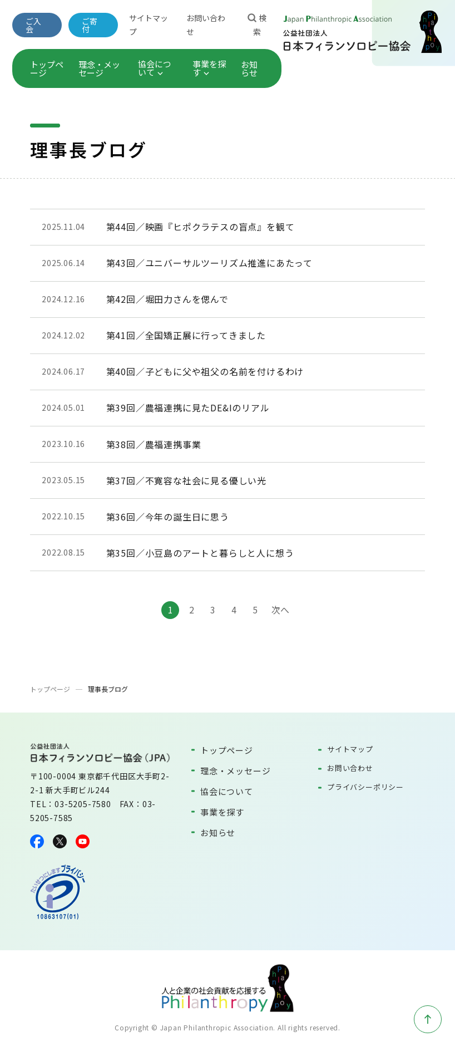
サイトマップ (350, 749)
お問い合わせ (350, 768)
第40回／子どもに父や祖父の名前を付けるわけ (205, 371)
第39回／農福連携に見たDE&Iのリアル (188, 407)
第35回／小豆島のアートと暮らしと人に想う (200, 552)
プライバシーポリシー (365, 787)
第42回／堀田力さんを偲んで (167, 299)
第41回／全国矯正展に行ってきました (186, 335)
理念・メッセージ (99, 68)
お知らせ (249, 68)
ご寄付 (89, 25)
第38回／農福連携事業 (153, 444)
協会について (154, 68)
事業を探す (209, 68)
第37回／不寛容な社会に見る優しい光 (186, 480)
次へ (280, 609)
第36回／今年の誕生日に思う (167, 516)
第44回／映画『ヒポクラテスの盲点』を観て (200, 226)
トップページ (46, 68)
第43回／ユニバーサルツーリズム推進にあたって (209, 262)
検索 (257, 24)
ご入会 (33, 25)
